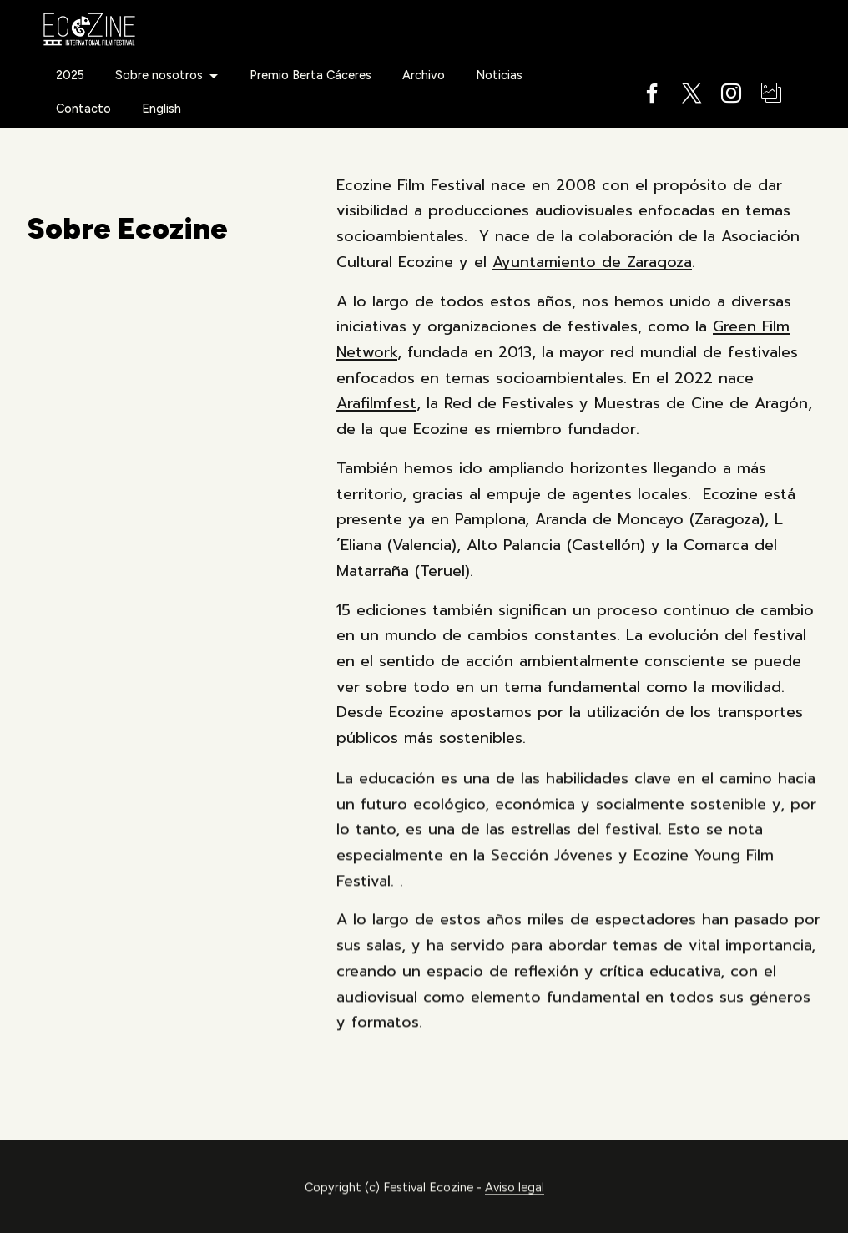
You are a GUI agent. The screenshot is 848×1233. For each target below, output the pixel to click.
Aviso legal (514, 1206)
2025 (70, 75)
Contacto (83, 108)
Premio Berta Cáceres (310, 75)
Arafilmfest (376, 403)
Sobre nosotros (159, 75)
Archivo (423, 75)
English (161, 108)
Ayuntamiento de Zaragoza (592, 262)
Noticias (499, 75)
